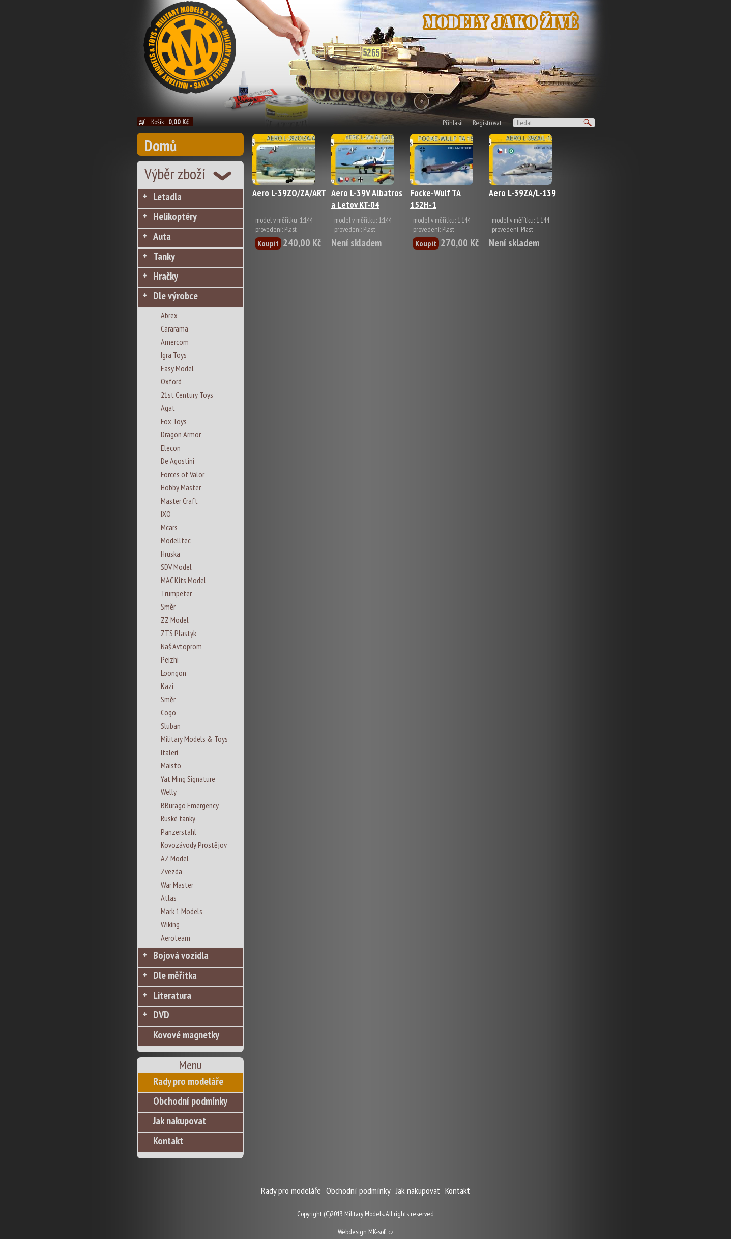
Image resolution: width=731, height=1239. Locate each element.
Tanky (164, 256)
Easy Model (177, 368)
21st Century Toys (187, 395)
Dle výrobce (175, 295)
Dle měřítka (175, 975)
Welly (169, 792)
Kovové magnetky (186, 1034)
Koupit (268, 243)
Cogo (168, 712)
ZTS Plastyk (178, 633)
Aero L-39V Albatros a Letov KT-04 (366, 198)
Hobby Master (181, 487)
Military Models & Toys (194, 739)
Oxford (171, 381)
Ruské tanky (178, 818)
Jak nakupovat (179, 1120)
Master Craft (179, 500)
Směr (168, 606)
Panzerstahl (178, 832)
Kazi (167, 686)
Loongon (173, 673)
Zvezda (171, 871)
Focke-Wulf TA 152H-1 (435, 198)
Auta (162, 236)
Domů (160, 145)
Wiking (170, 924)
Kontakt (168, 1140)
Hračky (165, 276)
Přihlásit (453, 122)
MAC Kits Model (183, 580)
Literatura (172, 995)
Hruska (170, 553)
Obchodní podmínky (190, 1101)
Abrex (169, 315)
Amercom (175, 342)
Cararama (174, 328)
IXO (166, 514)
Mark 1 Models (181, 911)
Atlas (169, 898)
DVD (161, 1015)
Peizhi (170, 659)
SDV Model (176, 567)
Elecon (171, 448)
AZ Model (175, 858)
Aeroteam (175, 937)
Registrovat (487, 122)
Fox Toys (174, 421)
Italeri (169, 752)
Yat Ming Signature (188, 779)
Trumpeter (176, 593)
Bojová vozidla (181, 955)
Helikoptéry (175, 216)
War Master (177, 884)
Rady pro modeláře (188, 1081)
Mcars (169, 527)
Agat (168, 408)
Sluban (171, 726)
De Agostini (177, 461)
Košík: (172, 121)
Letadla (167, 196)
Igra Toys (174, 355)
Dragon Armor (181, 434)
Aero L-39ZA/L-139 (522, 193)
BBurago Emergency (190, 805)
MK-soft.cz (381, 1231)
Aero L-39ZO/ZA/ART (289, 193)
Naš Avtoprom (181, 646)
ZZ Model (175, 620)
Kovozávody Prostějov (194, 845)
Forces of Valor (182, 474)
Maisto (171, 765)
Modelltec (176, 540)
